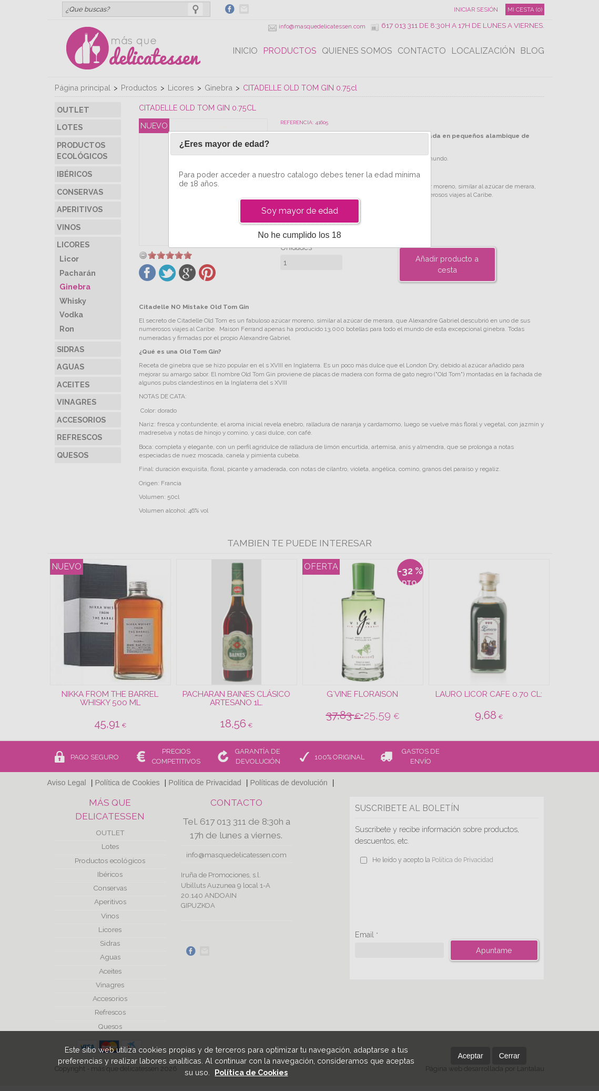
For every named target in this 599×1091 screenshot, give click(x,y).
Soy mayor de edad (299, 211)
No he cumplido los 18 (299, 235)
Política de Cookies (251, 1072)
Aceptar (470, 1056)
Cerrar (509, 1056)
